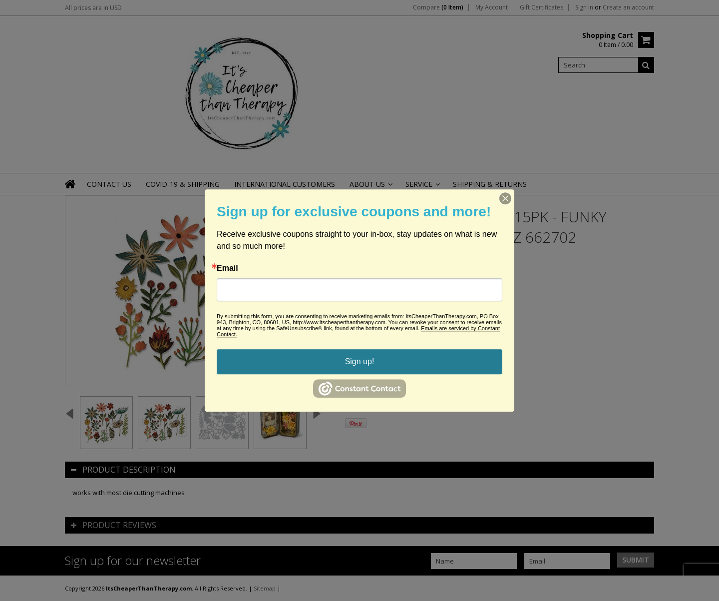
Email (227, 268)
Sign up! (359, 361)
